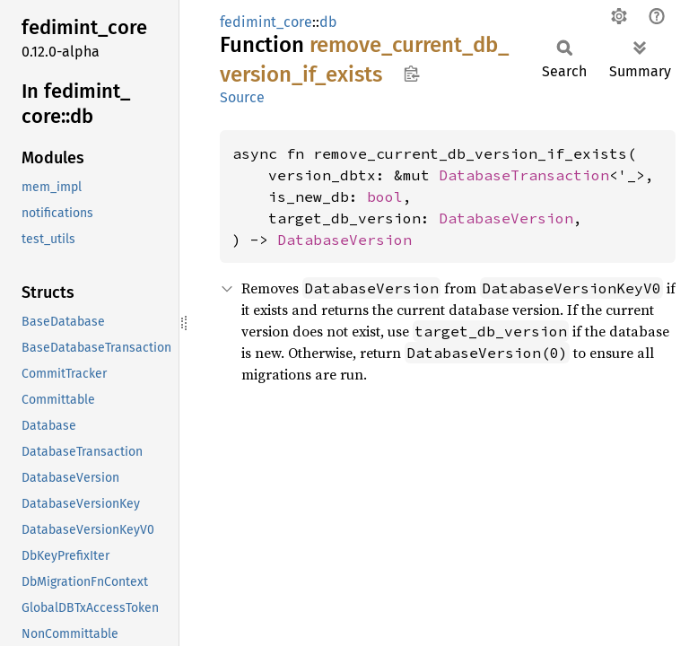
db (328, 22)
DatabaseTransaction (524, 175)
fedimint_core (266, 22)
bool (385, 196)
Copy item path (411, 73)
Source (242, 97)
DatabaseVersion (506, 218)
